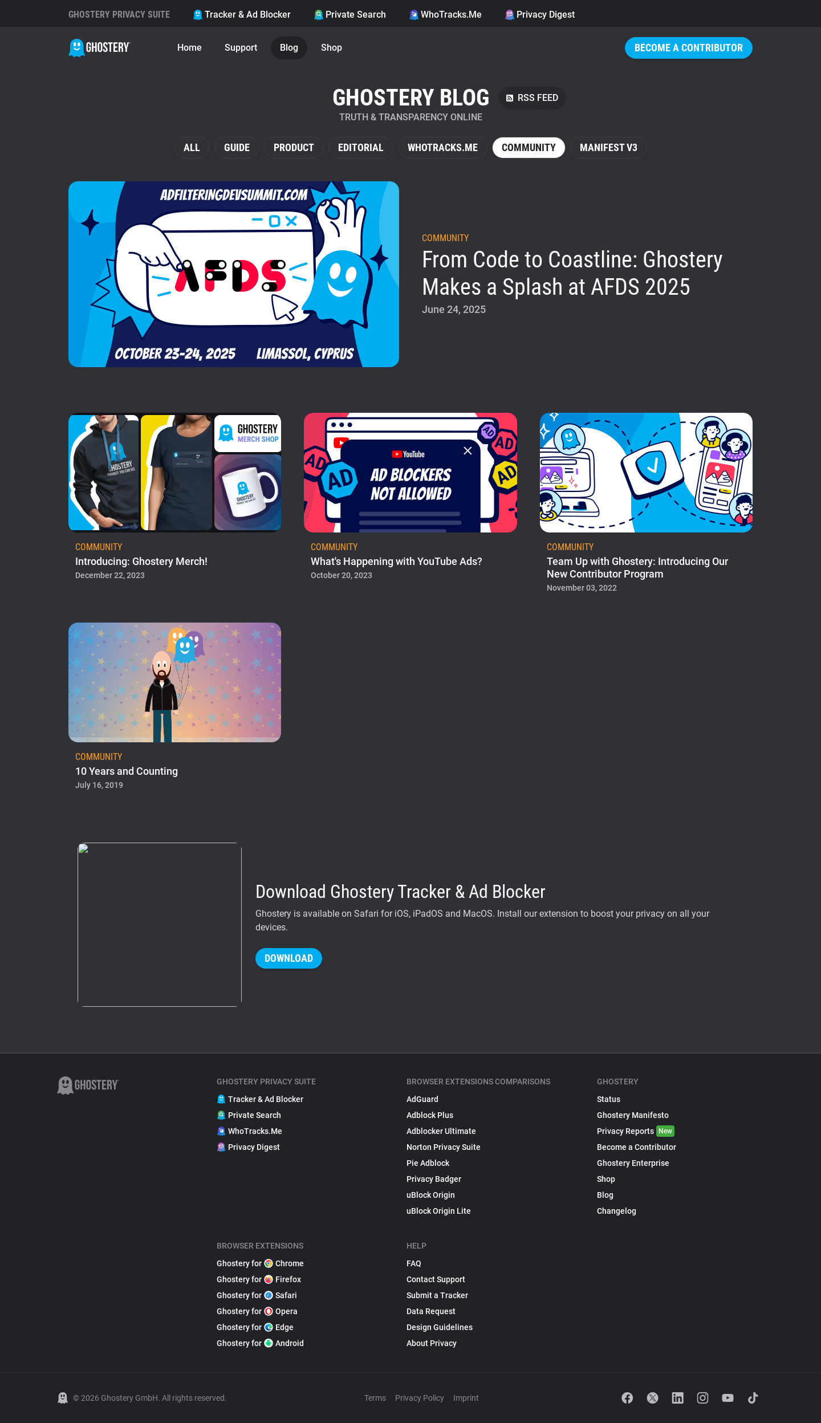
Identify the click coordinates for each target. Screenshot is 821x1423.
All (192, 147)
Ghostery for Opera (257, 1311)
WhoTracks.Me (445, 14)
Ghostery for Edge (255, 1327)
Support (241, 47)
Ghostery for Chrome (260, 1263)
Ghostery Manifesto (633, 1115)
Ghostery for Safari (257, 1295)
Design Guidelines (440, 1327)
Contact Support (436, 1279)
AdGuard (422, 1099)
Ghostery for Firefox (259, 1279)
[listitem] (410, 274)
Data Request (431, 1311)
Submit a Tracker (437, 1295)
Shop (331, 47)
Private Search (350, 14)
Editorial (361, 147)
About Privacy (432, 1343)
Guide (237, 147)
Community (529, 147)
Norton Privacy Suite (444, 1147)
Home (189, 47)
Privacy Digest (540, 14)
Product (294, 147)
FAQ (414, 1263)
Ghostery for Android (260, 1343)
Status (608, 1099)
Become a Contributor (689, 48)
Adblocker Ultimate (441, 1131)
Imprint (466, 1397)
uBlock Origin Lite (439, 1210)
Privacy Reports (635, 1131)
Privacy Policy (419, 1397)
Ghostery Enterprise (633, 1163)
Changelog (616, 1210)
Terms (375, 1397)
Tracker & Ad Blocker (242, 14)
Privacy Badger (434, 1179)
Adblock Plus (430, 1115)
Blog (289, 47)
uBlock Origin (431, 1195)
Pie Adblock (428, 1163)
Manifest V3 (608, 147)
